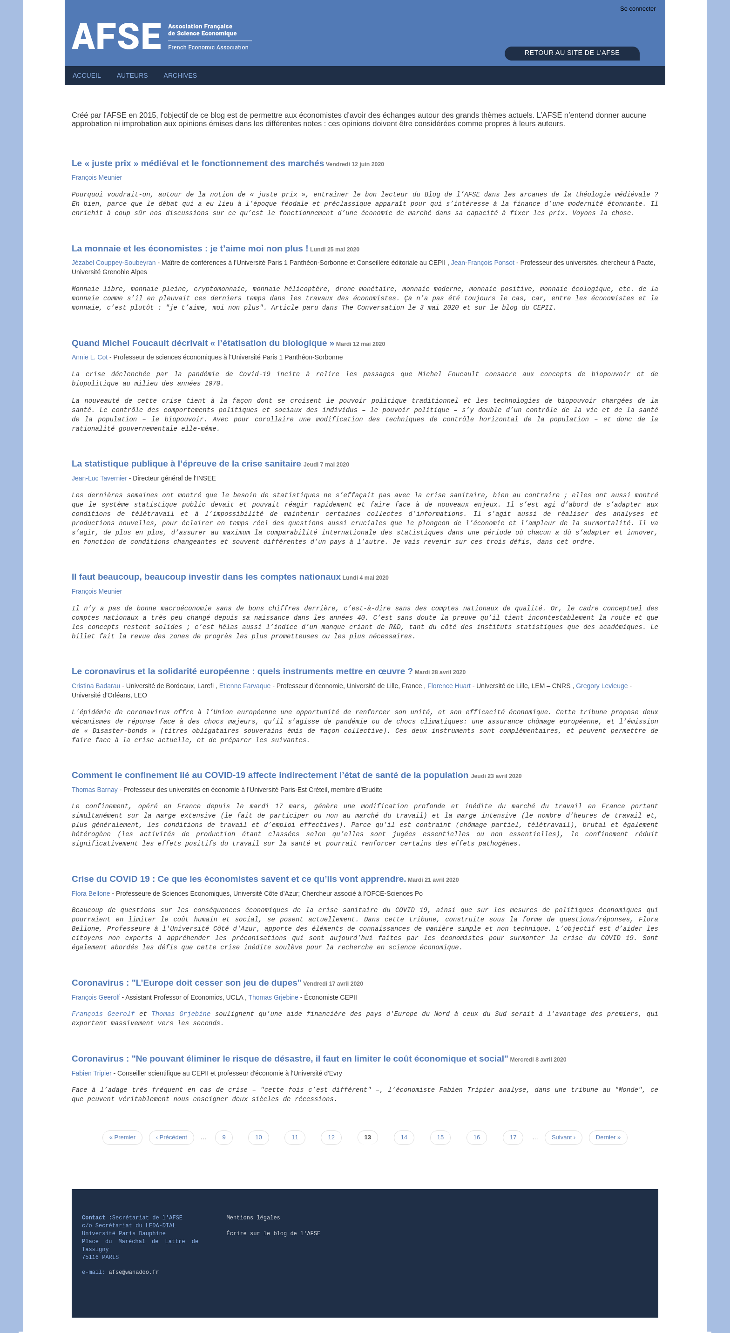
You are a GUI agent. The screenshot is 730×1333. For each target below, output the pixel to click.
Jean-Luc (100, 478)
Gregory (602, 686)
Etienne (245, 686)
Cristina (97, 686)
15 (444, 1137)
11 (298, 1137)
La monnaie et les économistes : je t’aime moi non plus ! (190, 248)
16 (480, 1137)
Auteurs (132, 75)
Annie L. (90, 357)
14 (407, 1137)
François (97, 177)
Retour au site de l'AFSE (572, 52)
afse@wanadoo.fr (134, 1272)
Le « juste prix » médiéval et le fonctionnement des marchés (198, 163)
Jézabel (114, 262)
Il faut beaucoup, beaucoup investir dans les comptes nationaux (206, 577)
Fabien (93, 1073)
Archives (180, 75)
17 (516, 1137)
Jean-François (483, 262)
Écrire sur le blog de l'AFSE (274, 1234)
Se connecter (638, 8)
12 (334, 1137)
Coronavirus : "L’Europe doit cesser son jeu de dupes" (187, 983)
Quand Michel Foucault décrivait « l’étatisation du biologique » (203, 343)
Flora (92, 893)
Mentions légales (253, 1218)
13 (371, 1137)
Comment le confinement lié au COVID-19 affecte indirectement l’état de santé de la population (271, 775)
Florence (449, 686)
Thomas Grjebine (180, 1014)
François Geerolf (103, 1014)
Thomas (96, 789)
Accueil (87, 75)
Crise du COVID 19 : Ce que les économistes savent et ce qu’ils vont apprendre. (239, 879)
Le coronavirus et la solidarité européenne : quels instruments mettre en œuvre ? (242, 671)
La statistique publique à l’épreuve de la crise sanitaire (188, 463)
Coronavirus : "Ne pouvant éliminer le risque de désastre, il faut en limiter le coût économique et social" (290, 1058)
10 (262, 1137)
